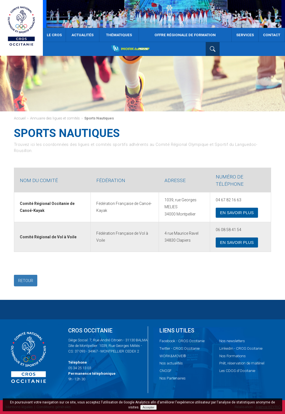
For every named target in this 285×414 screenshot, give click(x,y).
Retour (25, 280)
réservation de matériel (241, 363)
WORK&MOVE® (172, 356)
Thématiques (119, 35)
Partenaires (172, 378)
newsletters (232, 341)
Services (245, 35)
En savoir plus (237, 212)
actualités (171, 363)
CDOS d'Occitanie (237, 371)
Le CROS (54, 35)
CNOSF (165, 371)
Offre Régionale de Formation (185, 35)
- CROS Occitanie (182, 341)
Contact (271, 35)
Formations (232, 356)
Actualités (83, 35)
